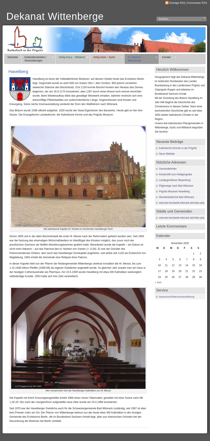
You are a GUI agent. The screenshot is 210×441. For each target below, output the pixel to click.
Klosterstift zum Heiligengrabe (175, 174)
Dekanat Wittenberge (55, 16)
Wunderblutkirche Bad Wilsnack (176, 197)
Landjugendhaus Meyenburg (174, 180)
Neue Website (167, 153)
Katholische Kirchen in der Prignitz (178, 148)
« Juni (158, 282)
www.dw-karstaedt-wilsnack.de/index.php (181, 202)
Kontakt (169, 57)
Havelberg (18, 71)
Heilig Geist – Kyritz (108, 57)
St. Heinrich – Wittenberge (143, 59)
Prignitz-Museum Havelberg (174, 191)
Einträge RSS (177, 2)
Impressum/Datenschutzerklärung (176, 296)
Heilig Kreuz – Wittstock (74, 57)
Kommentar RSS (197, 2)
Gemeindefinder (168, 168)
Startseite (12, 57)
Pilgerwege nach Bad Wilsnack (176, 185)
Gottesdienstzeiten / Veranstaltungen (39, 59)
